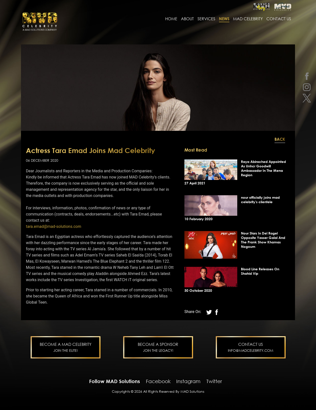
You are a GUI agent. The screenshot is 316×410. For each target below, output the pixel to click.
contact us (278, 19)
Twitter (214, 381)
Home (171, 19)
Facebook (158, 381)
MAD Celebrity (248, 19)
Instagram (188, 381)
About (187, 19)
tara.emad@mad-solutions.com (53, 226)
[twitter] (306, 98)
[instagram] (306, 87)
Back (280, 139)
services (206, 19)
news (224, 19)
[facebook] (306, 76)
